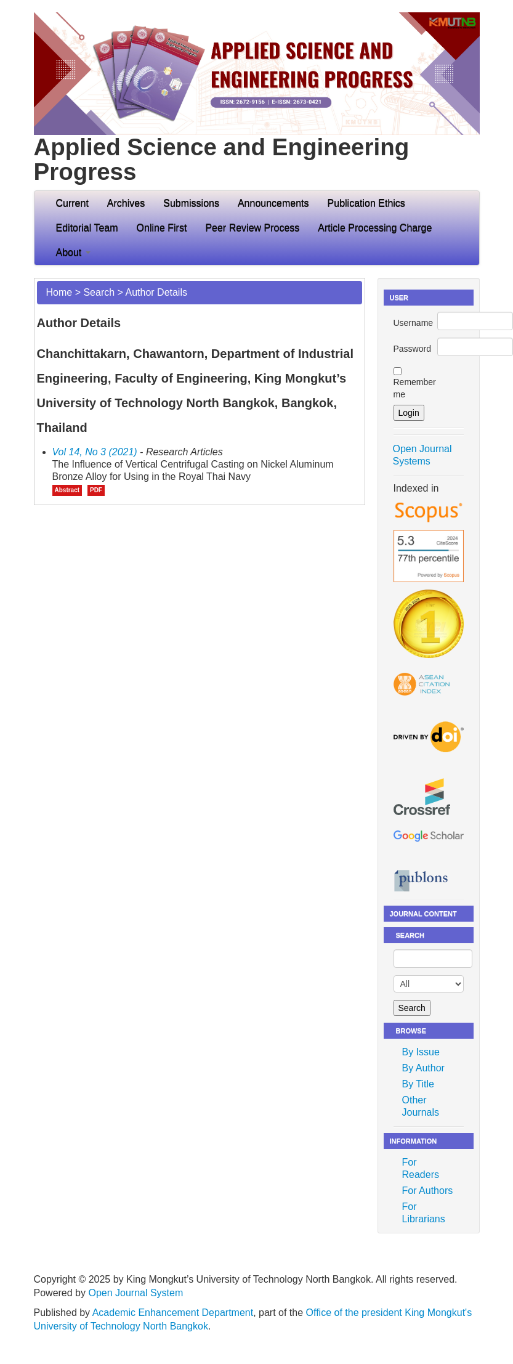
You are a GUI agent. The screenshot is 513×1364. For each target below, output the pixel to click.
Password (412, 349)
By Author (423, 1068)
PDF (96, 490)
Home (59, 292)
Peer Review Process (252, 227)
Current (72, 203)
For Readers (420, 1168)
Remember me (415, 388)
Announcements (273, 203)
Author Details (156, 292)
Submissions (191, 203)
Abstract (67, 490)
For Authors (427, 1190)
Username (414, 323)
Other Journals (420, 1106)
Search (99, 292)
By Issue (421, 1052)
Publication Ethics (366, 203)
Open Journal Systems (422, 455)
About (73, 252)
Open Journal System (135, 1293)
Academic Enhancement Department (172, 1312)
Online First (162, 227)
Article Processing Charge (375, 227)
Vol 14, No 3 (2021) (94, 452)
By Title (418, 1084)
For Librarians (423, 1212)
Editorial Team (87, 227)
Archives (126, 203)
